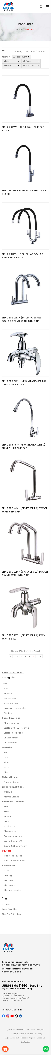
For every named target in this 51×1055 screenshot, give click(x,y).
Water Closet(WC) (13, 841)
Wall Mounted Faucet (15, 860)
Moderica (7, 747)
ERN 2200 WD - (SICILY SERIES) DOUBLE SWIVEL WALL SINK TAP (25, 573)
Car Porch (7, 904)
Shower (8, 816)
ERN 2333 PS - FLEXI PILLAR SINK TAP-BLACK (24, 192)
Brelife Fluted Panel (13, 732)
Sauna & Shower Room (15, 845)
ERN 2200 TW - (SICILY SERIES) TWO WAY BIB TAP (23, 637)
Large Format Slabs (13, 786)
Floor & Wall (10, 698)
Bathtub (8, 821)
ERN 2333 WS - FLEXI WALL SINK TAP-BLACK (24, 128)
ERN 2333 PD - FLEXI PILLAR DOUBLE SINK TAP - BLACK (22, 255)
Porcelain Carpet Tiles (15, 708)
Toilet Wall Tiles (10, 909)
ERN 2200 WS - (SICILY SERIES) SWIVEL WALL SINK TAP (24, 509)
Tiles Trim (8, 880)
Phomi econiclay (12, 723)
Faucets (6, 850)
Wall (6, 688)
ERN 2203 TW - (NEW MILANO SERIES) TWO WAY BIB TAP (24, 382)
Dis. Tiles (8, 713)
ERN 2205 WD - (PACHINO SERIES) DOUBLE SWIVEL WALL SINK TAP (22, 319)
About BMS (14, 1038)
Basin (6, 811)
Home (19, 29)
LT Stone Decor (11, 737)
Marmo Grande (11, 796)
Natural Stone (10, 777)
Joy (6, 757)
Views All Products (13, 672)
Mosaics (8, 693)
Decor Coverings (11, 718)
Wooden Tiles (11, 703)
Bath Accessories (13, 836)
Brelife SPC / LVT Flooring (16, 727)
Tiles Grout (9, 885)
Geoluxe (8, 791)
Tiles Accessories (12, 890)
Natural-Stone (11, 782)
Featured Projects (28, 1038)
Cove (7, 870)
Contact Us (25, 1042)
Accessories (9, 865)
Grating (8, 875)
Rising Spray (10, 831)
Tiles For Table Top (11, 914)
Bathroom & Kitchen (13, 801)
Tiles (4, 683)
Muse (6, 772)
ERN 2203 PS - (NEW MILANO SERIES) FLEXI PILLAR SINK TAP (23, 446)
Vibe (6, 762)
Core (6, 767)
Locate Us (41, 1038)
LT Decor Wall (10, 742)
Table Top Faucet (13, 855)
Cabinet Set (10, 826)
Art (5, 752)
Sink (6, 806)
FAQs (7, 1038)
